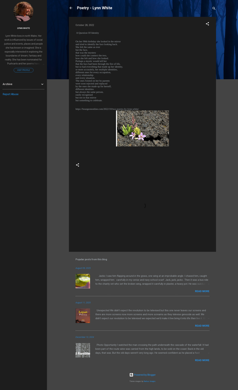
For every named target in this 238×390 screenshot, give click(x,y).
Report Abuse (11, 94)
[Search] (214, 9)
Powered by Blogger (142, 374)
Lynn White (23, 28)
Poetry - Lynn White (94, 8)
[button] (207, 24)
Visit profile (23, 70)
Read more (202, 291)
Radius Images (150, 381)
